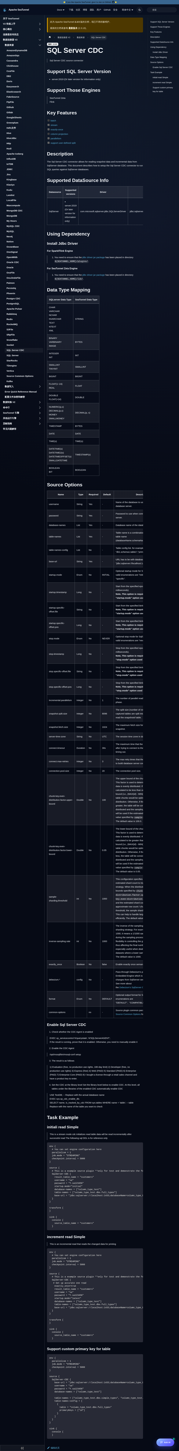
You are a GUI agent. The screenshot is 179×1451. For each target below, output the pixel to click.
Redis (10, 319)
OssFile (11, 272)
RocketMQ (12, 324)
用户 (99, 9)
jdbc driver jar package (93, 257)
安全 (115, 9)
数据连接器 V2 (10, 39)
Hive (9, 133)
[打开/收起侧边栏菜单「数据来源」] (40, 45)
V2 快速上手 (9, 23)
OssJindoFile (14, 278)
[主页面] (50, 37)
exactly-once (57, 129)
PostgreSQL (13, 303)
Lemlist (10, 195)
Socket (10, 345)
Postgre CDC (13, 298)
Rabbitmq (12, 314)
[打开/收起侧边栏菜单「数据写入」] (40, 386)
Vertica (10, 371)
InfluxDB (11, 159)
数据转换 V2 (9, 402)
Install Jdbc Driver (160, 52)
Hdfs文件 (11, 128)
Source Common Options (20, 376)
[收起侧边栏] (22, 1448)
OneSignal (12, 252)
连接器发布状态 (11, 34)
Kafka (10, 381)
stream (54, 125)
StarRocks (12, 360)
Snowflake (12, 340)
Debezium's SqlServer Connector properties (141, 987)
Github (10, 107)
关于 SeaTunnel (11, 18)
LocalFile (11, 200)
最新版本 (73, 28)
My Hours (12, 221)
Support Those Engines (160, 27)
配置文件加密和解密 (15, 397)
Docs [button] (59, 9)
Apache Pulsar (14, 309)
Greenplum (12, 122)
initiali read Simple (160, 77)
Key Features (156, 32)
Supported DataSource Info (161, 42)
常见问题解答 (9, 429)
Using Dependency (158, 47)
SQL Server (13, 355)
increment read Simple (162, 82)
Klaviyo (10, 184)
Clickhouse (12, 66)
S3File (10, 329)
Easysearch (13, 86)
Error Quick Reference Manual (21, 391)
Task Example (156, 72)
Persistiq (11, 288)
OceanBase (13, 246)
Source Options (156, 62)
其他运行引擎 (9, 418)
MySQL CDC (13, 226)
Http (9, 143)
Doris (9, 81)
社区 (78, 9)
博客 (85, 9)
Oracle (10, 267)
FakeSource (13, 97)
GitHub (107, 9)
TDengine (12, 365)
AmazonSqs (13, 55)
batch (53, 120)
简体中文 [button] (126, 9)
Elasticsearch (14, 91)
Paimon (11, 283)
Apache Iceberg (15, 153)
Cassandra (12, 60)
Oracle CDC (13, 262)
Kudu (9, 190)
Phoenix (11, 293)
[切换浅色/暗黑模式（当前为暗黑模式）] (140, 10)
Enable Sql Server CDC (163, 67)
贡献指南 (7, 423)
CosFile (11, 71)
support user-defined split (63, 143)
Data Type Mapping (158, 57)
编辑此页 (53, 1448)
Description (155, 37)
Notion (10, 241)
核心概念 (7, 29)
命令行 (6, 407)
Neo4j (10, 236)
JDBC (10, 169)
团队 (92, 9)
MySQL (10, 231)
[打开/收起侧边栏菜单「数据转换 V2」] (40, 402)
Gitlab (10, 112)
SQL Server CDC (15, 350)
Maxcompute (13, 205)
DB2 (9, 76)
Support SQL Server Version (162, 22)
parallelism (56, 138)
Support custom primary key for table (163, 89)
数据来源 (9, 45)
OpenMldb (12, 257)
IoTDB (10, 164)
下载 (71, 9)
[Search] (162, 9)
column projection (59, 134)
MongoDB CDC (14, 210)
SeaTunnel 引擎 (11, 413)
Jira (9, 174)
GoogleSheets (14, 117)
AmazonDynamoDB (17, 50)
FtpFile (10, 102)
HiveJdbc (12, 138)
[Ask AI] (165, 1442)
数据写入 (9, 386)
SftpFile (11, 334)
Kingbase (12, 179)
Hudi (9, 148)
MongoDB (12, 216)
